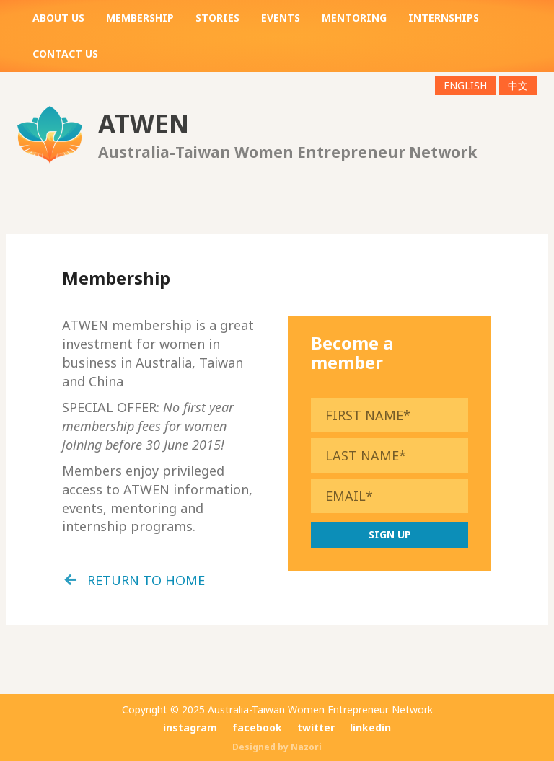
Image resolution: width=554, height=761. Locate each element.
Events (280, 18)
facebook (257, 727)
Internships (443, 18)
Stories (217, 18)
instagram (190, 727)
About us (58, 18)
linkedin (370, 727)
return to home (146, 580)
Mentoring (354, 18)
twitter (316, 727)
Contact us (65, 54)
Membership (140, 18)
